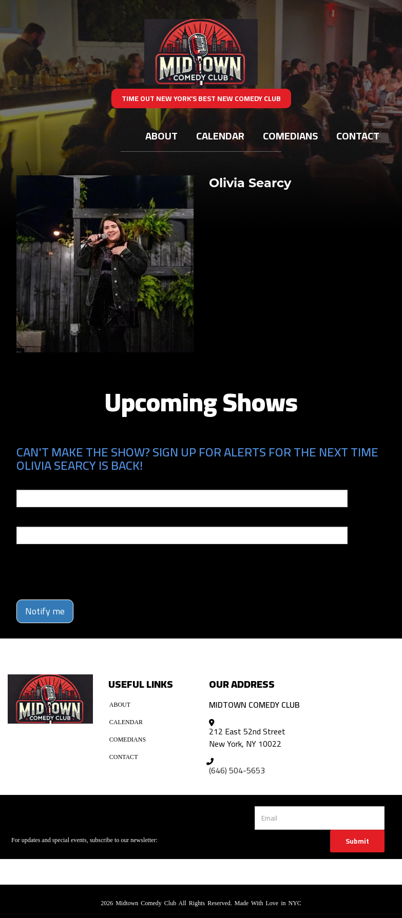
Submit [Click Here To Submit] (357, 841)
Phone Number (41, 519)
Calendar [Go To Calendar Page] (220, 135)
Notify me (45, 611)
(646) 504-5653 (237, 770)
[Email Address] (320, 818)
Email (25, 482)
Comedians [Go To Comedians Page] (290, 135)
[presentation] (76, 567)
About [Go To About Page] (161, 135)
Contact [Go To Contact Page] (357, 135)
